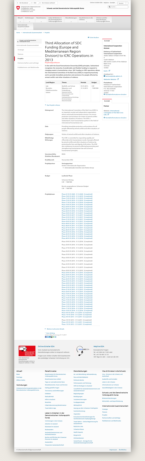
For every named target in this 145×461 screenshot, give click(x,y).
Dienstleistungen (71, 19)
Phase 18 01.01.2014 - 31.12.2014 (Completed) (77, 293)
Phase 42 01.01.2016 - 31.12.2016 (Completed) (77, 234)
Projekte (104, 415)
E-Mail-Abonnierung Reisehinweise (55, 405)
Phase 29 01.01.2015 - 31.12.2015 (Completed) (77, 272)
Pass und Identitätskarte (81, 377)
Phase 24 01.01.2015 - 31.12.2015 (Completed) (77, 283)
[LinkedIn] (50, 337)
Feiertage (19, 377)
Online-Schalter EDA (46, 346)
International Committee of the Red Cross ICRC (113, 113)
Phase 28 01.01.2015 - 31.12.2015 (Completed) (77, 275)
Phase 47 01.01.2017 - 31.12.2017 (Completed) (77, 228)
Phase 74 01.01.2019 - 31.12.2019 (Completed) (77, 196)
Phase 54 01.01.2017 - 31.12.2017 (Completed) (77, 213)
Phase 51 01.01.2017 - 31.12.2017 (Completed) (77, 219)
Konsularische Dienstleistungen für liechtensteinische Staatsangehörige (84, 418)
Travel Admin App (50, 408)
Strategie (105, 409)
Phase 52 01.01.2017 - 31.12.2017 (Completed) (77, 217)
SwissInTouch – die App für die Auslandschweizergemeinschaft (83, 442)
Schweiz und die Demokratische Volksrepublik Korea (103, 20)
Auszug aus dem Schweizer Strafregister (86, 408)
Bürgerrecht (77, 435)
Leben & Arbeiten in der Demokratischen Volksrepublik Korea (55, 20)
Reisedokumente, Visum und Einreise (56, 385)
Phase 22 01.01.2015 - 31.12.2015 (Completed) (77, 287)
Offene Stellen (20, 380)
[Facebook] (46, 337)
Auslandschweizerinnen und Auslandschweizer (53, 433)
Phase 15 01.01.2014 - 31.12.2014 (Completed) (77, 300)
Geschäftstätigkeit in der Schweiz (112, 388)
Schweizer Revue (79, 429)
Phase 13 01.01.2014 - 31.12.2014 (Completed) (77, 304)
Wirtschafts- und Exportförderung (112, 401)
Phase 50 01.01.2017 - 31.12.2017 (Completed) (77, 221)
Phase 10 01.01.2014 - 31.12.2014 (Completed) (77, 310)
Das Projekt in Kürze (53, 105)
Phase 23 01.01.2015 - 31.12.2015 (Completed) (77, 285)
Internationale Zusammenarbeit (25, 27)
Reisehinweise (41, 19)
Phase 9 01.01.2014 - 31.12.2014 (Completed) (77, 312)
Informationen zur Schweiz (110, 385)
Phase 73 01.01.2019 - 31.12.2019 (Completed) (77, 198)
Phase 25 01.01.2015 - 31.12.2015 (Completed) (77, 281)
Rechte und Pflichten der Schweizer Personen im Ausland (55, 438)
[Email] (55, 337)
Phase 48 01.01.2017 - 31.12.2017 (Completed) (77, 225)
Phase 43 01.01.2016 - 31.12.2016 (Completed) (77, 232)
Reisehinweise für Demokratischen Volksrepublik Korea (55, 375)
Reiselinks (48, 402)
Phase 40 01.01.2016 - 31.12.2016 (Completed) (77, 238)
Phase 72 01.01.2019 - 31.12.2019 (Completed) (77, 200)
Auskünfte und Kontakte (109, 379)
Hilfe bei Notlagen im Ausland (83, 386)
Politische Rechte (79, 380)
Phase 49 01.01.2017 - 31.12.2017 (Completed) (77, 223)
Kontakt (106, 41)
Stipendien (77, 414)
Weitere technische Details (55, 329)
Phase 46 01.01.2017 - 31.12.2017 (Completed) (77, 230)
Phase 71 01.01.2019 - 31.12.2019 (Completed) (77, 202)
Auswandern (49, 442)
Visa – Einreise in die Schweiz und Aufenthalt (112, 375)
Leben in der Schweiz (108, 382)
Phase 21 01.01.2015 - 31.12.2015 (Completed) (77, 289)
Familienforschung (79, 411)
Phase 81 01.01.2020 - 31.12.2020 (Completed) (77, 194)
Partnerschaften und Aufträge (111, 418)
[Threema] (52, 337)
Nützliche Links (78, 426)
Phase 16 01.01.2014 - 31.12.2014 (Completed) (77, 298)
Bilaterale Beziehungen (109, 398)
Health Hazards (78, 432)
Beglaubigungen (79, 393)
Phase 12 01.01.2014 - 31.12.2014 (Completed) (77, 306)
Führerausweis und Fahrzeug (82, 383)
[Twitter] (48, 337)
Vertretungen (29, 19)
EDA (35, 3)
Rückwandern (49, 429)
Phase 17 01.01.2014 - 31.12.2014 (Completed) (77, 296)
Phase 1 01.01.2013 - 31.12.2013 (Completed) (77, 324)
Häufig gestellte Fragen (52, 388)
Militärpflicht (78, 405)
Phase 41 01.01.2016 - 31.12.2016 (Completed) (77, 236)
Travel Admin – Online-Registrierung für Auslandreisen (86, 422)
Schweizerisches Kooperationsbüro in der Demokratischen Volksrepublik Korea (28, 389)
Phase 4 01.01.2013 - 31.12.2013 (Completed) (77, 317)
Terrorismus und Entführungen (54, 390)
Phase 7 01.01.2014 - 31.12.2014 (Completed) (77, 314)
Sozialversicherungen (80, 399)
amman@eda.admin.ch (114, 76)
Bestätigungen (78, 396)
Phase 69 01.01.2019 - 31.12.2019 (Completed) (77, 207)
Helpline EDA (99, 346)
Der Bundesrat (24, 3)
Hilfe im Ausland (50, 399)
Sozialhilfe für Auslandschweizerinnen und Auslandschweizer (87, 390)
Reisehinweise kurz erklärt (53, 379)
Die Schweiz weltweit (48, 3)
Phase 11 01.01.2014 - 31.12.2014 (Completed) (77, 308)
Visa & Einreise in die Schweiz (86, 19)
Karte (107, 71)
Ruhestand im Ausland (52, 427)
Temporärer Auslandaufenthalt (54, 445)
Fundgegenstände (79, 402)
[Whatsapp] (54, 337)
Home (18, 32)
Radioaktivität (49, 396)
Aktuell (20, 19)
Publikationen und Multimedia (111, 421)
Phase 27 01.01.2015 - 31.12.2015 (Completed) (77, 277)
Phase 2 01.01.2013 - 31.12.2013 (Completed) (77, 322)
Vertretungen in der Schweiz (53, 421)
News (18, 374)
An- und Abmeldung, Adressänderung (85, 374)
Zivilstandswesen (79, 438)
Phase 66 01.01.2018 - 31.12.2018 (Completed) (77, 211)
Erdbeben (48, 393)
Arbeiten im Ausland (51, 424)
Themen (104, 412)
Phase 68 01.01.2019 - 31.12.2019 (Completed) (77, 209)
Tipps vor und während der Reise (55, 382)
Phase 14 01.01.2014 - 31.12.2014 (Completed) (77, 302)
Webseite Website (111, 79)
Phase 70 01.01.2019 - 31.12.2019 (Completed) (77, 204)
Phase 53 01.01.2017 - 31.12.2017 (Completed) (77, 215)
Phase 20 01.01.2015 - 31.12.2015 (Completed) (77, 291)
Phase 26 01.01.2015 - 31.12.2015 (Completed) (77, 279)
